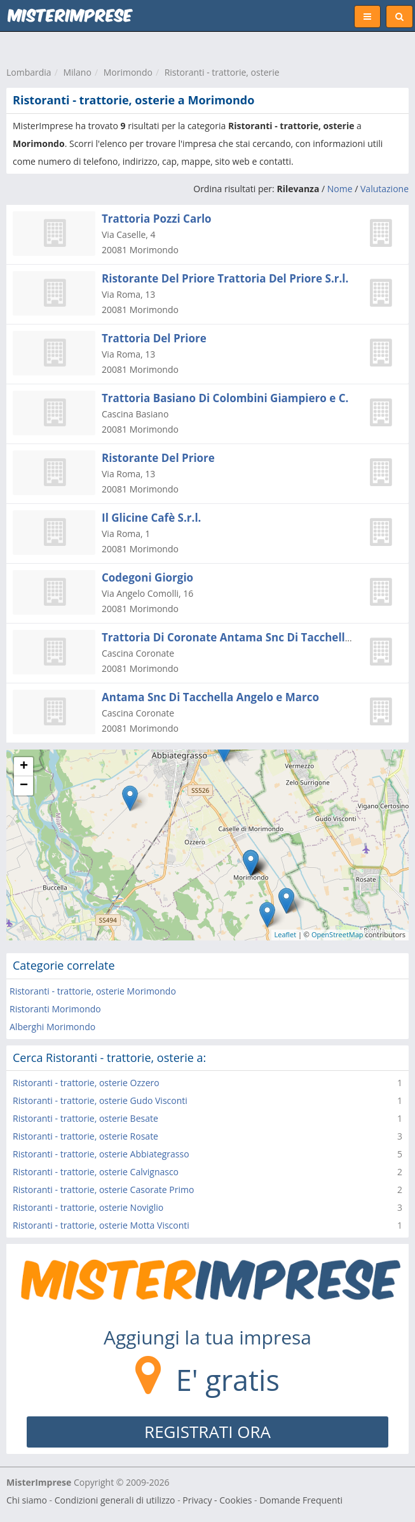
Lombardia (28, 72)
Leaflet (286, 934)
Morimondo (128, 72)
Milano (77, 72)
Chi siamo (26, 1500)
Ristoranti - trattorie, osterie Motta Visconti (101, 1225)
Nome (340, 189)
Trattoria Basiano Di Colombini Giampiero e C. (225, 398)
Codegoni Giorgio (147, 577)
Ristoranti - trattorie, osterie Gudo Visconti (100, 1100)
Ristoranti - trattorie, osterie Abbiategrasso (101, 1154)
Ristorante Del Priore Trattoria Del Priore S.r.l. (225, 278)
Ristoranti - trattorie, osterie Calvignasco (96, 1172)
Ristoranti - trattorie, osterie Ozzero (86, 1083)
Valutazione (384, 189)
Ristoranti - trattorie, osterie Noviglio (88, 1207)
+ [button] (24, 766)
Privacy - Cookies (217, 1500)
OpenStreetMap (337, 934)
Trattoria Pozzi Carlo (157, 218)
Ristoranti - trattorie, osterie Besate (85, 1118)
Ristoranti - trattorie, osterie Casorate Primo (103, 1189)
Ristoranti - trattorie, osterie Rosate (85, 1136)
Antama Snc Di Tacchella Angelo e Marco (210, 697)
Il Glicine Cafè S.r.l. (151, 517)
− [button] (24, 785)
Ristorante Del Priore (158, 457)
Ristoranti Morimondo (55, 1009)
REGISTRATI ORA (207, 1431)
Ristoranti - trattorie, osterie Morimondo (93, 991)
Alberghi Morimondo (52, 1027)
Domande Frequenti (301, 1500)
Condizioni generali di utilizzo (115, 1500)
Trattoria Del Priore (154, 338)
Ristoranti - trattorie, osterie (222, 72)
